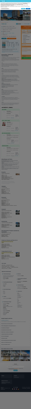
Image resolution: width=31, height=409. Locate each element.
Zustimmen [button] (28, 8)
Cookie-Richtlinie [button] (18, 4)
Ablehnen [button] (23, 8)
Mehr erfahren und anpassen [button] (5, 8)
